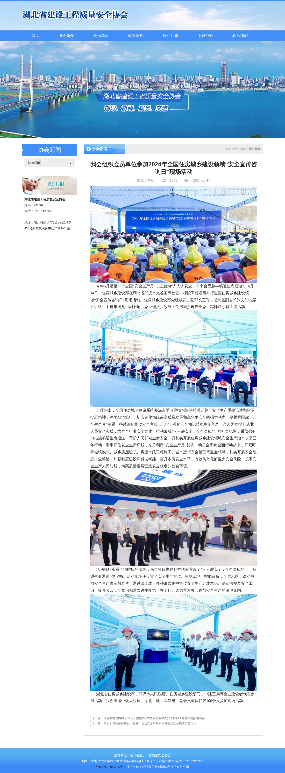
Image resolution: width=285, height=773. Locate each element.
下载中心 (205, 36)
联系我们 (240, 36)
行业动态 (170, 36)
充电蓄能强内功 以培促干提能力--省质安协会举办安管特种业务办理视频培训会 (154, 718)
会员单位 (101, 36)
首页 (35, 36)
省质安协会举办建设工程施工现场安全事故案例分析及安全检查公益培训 (150, 723)
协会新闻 (35, 163)
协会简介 (66, 36)
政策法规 (135, 36)
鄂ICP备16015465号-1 (110, 767)
